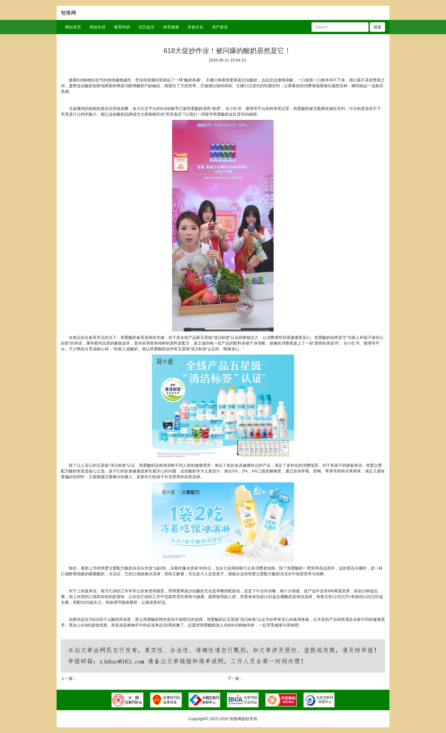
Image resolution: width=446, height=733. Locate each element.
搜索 (377, 27)
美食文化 (195, 27)
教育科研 (122, 27)
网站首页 (73, 27)
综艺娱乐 (146, 27)
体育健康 (171, 27)
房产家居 (220, 27)
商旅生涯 (98, 27)
